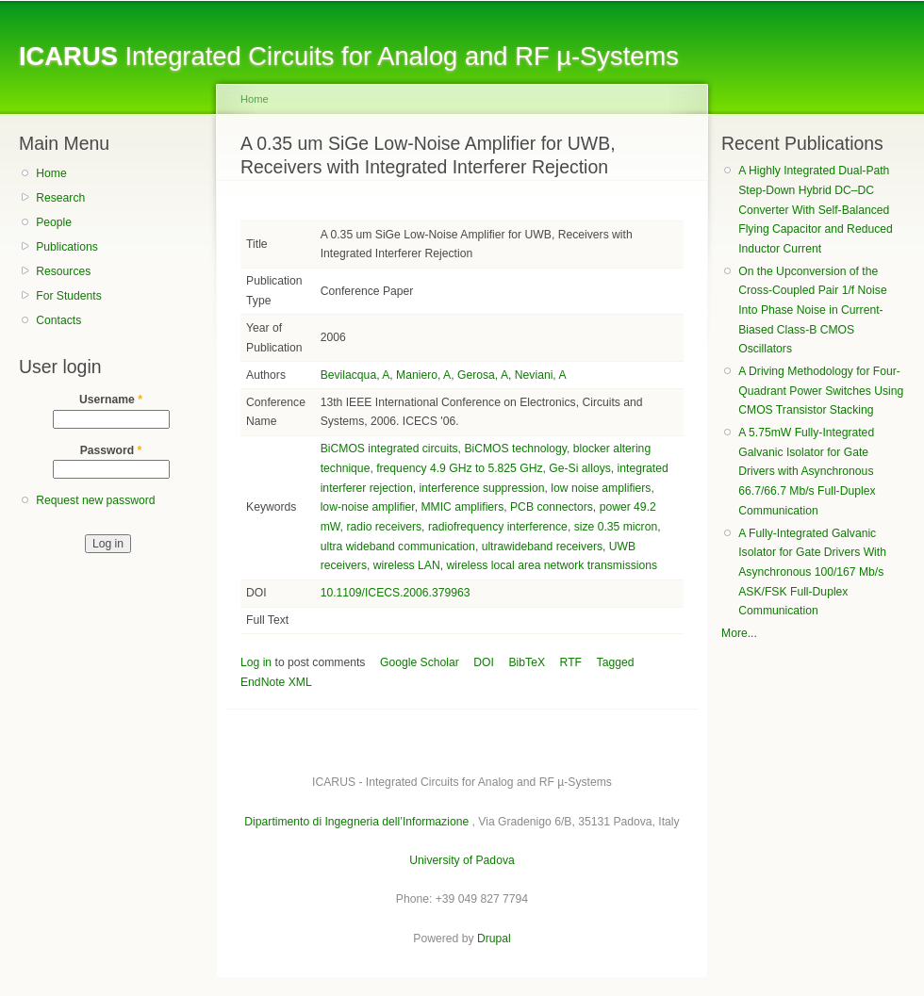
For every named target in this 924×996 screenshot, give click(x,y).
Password (111, 450)
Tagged (616, 662)
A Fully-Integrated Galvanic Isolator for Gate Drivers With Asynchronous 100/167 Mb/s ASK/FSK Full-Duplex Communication (812, 572)
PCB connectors (551, 507)
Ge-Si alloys (580, 468)
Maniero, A (423, 375)
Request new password (95, 500)
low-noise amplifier (368, 507)
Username (110, 399)
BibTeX (527, 662)
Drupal (494, 938)
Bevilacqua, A (355, 375)
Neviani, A (541, 375)
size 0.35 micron (616, 526)
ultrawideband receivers (542, 546)
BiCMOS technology (515, 448)
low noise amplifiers (601, 488)
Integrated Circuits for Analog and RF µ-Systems (349, 56)
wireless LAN (406, 565)
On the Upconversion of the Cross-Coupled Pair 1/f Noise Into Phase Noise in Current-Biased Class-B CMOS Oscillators (812, 310)
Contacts (58, 320)
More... (739, 633)
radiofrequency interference (498, 526)
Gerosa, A (482, 375)
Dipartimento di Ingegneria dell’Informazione (356, 821)
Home (51, 173)
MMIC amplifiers (462, 507)
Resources (63, 271)
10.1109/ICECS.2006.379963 (395, 592)
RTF (571, 662)
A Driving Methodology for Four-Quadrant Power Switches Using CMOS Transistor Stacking (820, 390)
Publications (67, 246)
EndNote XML (276, 682)
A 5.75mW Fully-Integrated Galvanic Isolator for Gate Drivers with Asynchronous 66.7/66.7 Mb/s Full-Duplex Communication (806, 471)
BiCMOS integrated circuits (389, 448)
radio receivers (383, 526)
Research (60, 197)
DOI (483, 662)
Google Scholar (419, 662)
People (54, 222)
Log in (256, 662)
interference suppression (481, 488)
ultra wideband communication (398, 546)
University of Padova (461, 860)
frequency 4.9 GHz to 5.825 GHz (459, 468)
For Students (69, 295)
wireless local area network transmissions (551, 565)
